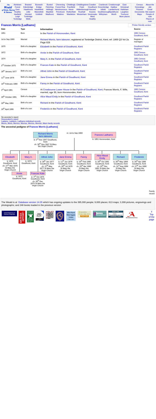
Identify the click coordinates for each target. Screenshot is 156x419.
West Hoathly (92, 17)
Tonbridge (17, 19)
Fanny (43, 83)
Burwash (38, 5)
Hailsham (125, 9)
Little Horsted (28, 13)
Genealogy (139, 7)
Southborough (104, 12)
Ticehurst (124, 14)
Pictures (139, 9)
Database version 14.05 (30, 202)
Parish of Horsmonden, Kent (61, 33)
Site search (150, 12)
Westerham (82, 14)
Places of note (150, 20)
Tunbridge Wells (28, 17)
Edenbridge (28, 7)
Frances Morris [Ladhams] (18, 25)
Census (139, 5)
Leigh (17, 16)
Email (150, 9)
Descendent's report (9, 119)
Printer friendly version (141, 25)
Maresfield (38, 12)
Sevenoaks (92, 14)
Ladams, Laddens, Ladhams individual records (21, 121)
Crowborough (114, 5)
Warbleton (71, 14)
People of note (150, 15)
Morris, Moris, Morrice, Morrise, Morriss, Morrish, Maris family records (30, 123)
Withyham (103, 14)
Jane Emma (46, 77)
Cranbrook (103, 5)
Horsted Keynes (92, 10)
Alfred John (46, 71)
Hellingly (49, 9)
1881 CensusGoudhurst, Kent (141, 34)
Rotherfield (71, 12)
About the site (150, 6)
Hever (71, 9)
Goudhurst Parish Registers (141, 47)
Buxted (50, 5)
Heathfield (39, 9)
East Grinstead (124, 6)
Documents (139, 12)
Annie (43, 52)
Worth (113, 14)
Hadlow (114, 7)
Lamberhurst (114, 9)
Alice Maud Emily (49, 96)
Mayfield (49, 12)
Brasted (28, 5)
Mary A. (44, 59)
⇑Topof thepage (151, 216)
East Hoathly (17, 10)
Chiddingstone (82, 5)
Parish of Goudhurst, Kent (69, 46)
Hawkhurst (28, 9)
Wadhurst (50, 14)
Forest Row (60, 7)
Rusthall (81, 12)
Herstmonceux (61, 9)
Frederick (45, 108)
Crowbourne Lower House (56, 89)
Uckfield (39, 14)
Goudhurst (92, 7)
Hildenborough (82, 9)
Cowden (92, 5)
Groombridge (103, 7)
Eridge (39, 7)
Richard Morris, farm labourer (55, 39)
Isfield (103, 9)
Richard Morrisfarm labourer (45, 134)
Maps (139, 14)
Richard (44, 102)
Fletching (49, 7)
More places (124, 16)
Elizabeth (45, 46)
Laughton (125, 12)
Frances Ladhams (104, 135)
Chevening (60, 5)
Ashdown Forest (18, 6)
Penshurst (60, 12)
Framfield (71, 7)
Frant (82, 7)
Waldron (60, 14)
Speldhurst (113, 12)
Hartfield (17, 14)
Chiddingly (71, 5)
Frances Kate (47, 65)
